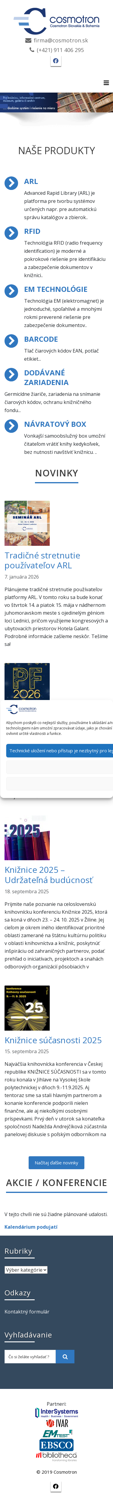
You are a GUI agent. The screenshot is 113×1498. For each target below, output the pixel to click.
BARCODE (41, 339)
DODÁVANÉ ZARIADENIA (46, 377)
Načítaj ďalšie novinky (56, 1163)
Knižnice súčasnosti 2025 (53, 1040)
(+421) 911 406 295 (60, 50)
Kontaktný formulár (27, 1311)
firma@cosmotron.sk (61, 40)
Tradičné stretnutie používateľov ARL (42, 560)
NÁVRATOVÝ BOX (55, 424)
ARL (31, 181)
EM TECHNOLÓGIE (55, 289)
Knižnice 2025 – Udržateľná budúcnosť (49, 874)
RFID (32, 231)
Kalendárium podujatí (31, 1227)
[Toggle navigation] (106, 82)
